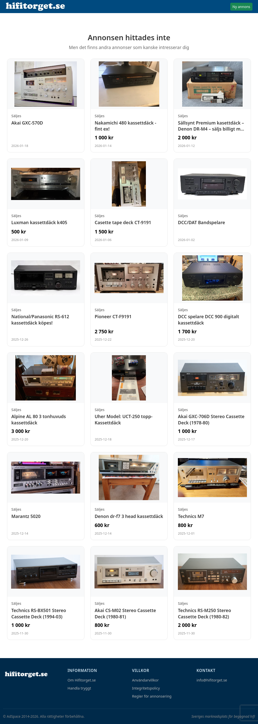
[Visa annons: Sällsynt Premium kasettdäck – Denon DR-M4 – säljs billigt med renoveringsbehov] (212, 105)
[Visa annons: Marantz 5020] (45, 496)
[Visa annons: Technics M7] (212, 496)
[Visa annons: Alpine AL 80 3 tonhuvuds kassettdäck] (45, 399)
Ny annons (241, 6)
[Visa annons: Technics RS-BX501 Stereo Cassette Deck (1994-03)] (45, 593)
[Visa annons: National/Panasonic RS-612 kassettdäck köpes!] (45, 299)
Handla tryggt (79, 688)
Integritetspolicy (146, 688)
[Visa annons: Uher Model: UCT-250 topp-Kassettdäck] (129, 399)
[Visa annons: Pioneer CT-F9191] (129, 299)
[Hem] (25, 674)
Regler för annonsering (152, 696)
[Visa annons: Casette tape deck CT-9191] (129, 202)
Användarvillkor (145, 680)
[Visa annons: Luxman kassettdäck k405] (45, 202)
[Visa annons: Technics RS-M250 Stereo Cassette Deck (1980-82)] (212, 593)
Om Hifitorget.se (82, 680)
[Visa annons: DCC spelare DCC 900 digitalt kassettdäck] (212, 299)
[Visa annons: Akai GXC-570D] (45, 105)
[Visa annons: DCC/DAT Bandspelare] (212, 202)
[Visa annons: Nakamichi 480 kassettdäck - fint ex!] (129, 105)
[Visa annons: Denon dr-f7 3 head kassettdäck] (129, 496)
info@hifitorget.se (212, 680)
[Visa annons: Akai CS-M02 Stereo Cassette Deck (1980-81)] (129, 593)
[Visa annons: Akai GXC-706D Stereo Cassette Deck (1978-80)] (212, 399)
